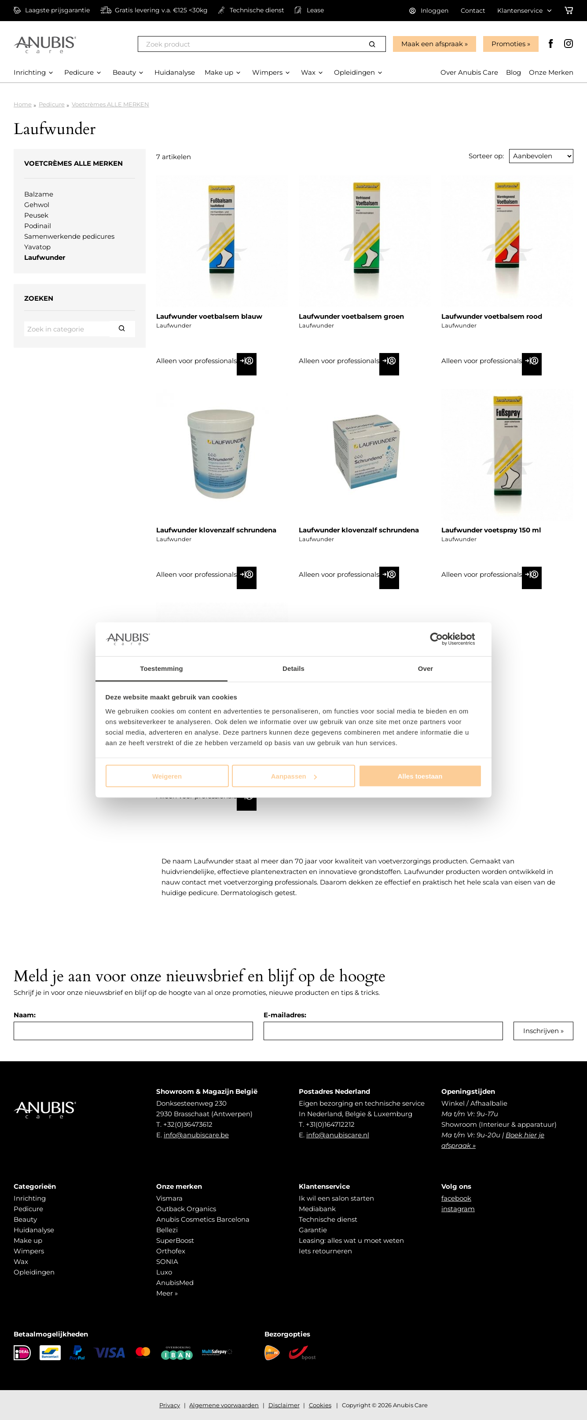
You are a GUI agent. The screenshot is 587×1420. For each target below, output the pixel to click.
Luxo (164, 1272)
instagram (458, 1209)
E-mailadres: (285, 1015)
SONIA (167, 1261)
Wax (21, 1261)
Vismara (169, 1198)
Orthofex (170, 1251)
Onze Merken (551, 72)
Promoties (508, 44)
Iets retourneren (325, 1251)
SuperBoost (175, 1240)
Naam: (25, 1015)
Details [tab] (293, 668)
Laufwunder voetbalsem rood (491, 316)
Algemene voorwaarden (224, 1405)
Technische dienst (328, 1219)
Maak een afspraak (432, 44)
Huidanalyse (34, 1230)
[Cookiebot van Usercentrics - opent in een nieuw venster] (443, 639)
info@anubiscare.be (196, 1135)
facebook (456, 1198)
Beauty (25, 1219)
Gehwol (36, 204)
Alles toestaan (420, 776)
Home (23, 104)
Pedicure (52, 104)
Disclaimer (284, 1405)
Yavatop (37, 247)
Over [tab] (425, 668)
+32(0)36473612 (188, 1124)
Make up (28, 1240)
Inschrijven (541, 1031)
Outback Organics (186, 1209)
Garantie (313, 1230)
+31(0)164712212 (330, 1124)
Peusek (36, 215)
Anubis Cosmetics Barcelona (202, 1219)
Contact (473, 11)
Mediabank (317, 1209)
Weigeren (167, 776)
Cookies (320, 1405)
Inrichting (30, 1198)
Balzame (38, 194)
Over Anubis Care (469, 72)
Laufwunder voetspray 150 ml (491, 530)
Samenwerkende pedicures (69, 236)
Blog (513, 72)
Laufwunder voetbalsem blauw (209, 316)
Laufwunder (44, 257)
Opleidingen (34, 1272)
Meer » (167, 1293)
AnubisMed (175, 1282)
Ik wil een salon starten (336, 1198)
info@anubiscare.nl (337, 1135)
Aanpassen (294, 776)
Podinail (37, 226)
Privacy (169, 1405)
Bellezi (167, 1230)
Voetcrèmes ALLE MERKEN (110, 104)
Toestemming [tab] (161, 668)
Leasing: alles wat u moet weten (351, 1240)
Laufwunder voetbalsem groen (351, 316)
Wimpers (29, 1251)
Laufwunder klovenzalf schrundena (216, 530)
